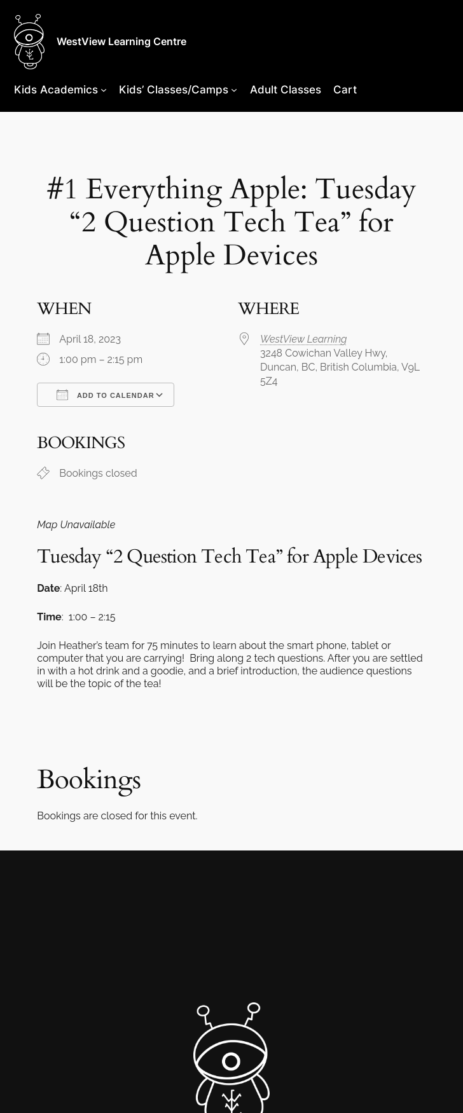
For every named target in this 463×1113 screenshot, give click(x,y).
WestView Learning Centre (121, 41)
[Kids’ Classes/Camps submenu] (234, 89)
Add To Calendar (105, 394)
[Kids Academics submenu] (103, 89)
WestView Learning (303, 339)
